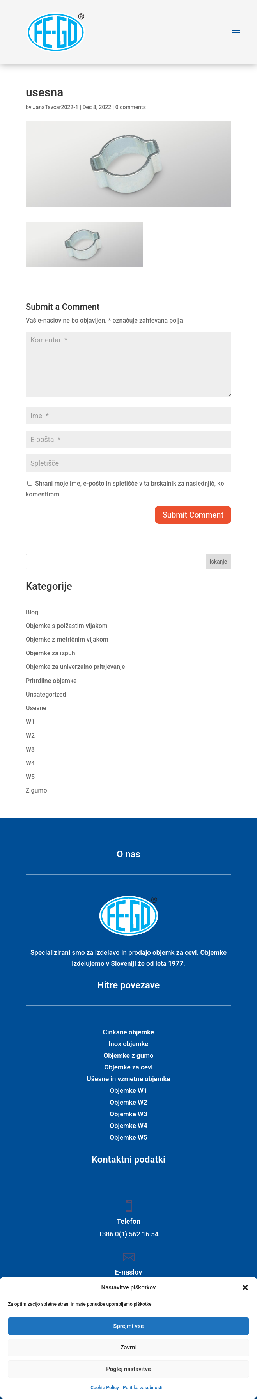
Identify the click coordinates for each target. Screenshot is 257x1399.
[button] (245, 1287)
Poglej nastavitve (128, 1368)
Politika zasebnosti (143, 1387)
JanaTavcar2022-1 (55, 107)
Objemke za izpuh (50, 653)
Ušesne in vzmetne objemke (128, 1079)
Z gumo (36, 790)
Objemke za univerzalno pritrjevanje (75, 666)
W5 (30, 776)
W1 (30, 721)
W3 (30, 749)
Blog (32, 612)
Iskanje (218, 562)
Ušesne (36, 708)
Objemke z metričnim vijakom (67, 639)
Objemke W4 (128, 1126)
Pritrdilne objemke (51, 680)
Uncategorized (46, 694)
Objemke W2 (128, 1102)
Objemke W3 (128, 1114)
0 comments (130, 107)
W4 (30, 763)
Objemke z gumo (128, 1056)
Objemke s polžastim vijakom (67, 625)
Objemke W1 (128, 1091)
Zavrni (129, 1347)
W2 (30, 735)
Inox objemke (128, 1044)
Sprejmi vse (128, 1326)
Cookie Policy (104, 1387)
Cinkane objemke (128, 1032)
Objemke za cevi (128, 1067)
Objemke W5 (128, 1138)
